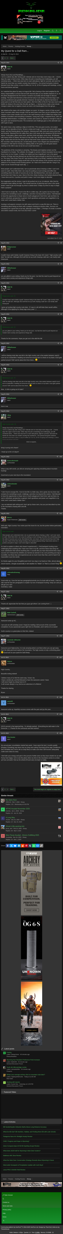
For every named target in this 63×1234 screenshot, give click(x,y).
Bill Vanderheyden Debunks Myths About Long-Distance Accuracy (25, 1127)
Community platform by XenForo (19, 1227)
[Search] (61, 30)
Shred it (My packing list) (15, 826)
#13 (61, 568)
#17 (61, 657)
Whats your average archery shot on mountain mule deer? (26, 1074)
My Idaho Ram (11, 800)
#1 (61, 62)
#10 (61, 456)
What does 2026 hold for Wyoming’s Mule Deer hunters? (21, 1151)
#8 (61, 394)
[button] (53, 30)
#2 (61, 243)
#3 (61, 264)
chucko (8, 819)
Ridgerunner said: (7, 296)
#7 (61, 365)
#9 (61, 411)
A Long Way (10, 817)
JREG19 (8, 802)
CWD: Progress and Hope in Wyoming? (16, 1141)
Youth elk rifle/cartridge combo (17, 1067)
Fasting (9, 1052)
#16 (61, 636)
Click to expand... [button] (31, 442)
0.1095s (37, 1232)
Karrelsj (8, 811)
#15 (61, 608)
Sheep (23, 802)
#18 (61, 697)
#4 (61, 283)
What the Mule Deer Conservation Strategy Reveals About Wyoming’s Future (28, 1160)
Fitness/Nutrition (12, 1056)
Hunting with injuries (13, 1082)
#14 (61, 591)
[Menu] (2, 31)
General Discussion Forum (15, 1064)
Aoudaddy (9, 837)
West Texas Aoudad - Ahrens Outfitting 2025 (22, 835)
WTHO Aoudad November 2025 (18, 809)
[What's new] (57, 30)
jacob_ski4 (9, 828)
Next (11, 58)
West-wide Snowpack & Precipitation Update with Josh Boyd (23, 1165)
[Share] (58, 62)
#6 (61, 343)
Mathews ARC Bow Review (12, 1155)
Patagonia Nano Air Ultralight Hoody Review (17, 1136)
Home (4, 1217)
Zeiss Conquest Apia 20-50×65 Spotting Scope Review (21, 1146)
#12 (61, 513)
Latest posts (9, 1049)
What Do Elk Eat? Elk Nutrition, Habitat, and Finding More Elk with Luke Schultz (29, 1132)
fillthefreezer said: (7, 327)
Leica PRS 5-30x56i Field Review (14, 1170)
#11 (61, 480)
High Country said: (8, 424)
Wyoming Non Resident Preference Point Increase (23, 1060)
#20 (61, 733)
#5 (61, 314)
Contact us (6, 1202)
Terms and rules (7, 1206)
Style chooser (8, 1195)
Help (4, 1213)
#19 (61, 714)
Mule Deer (10, 1078)
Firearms (9, 1071)
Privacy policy (7, 1209)
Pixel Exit (48, 1227)
